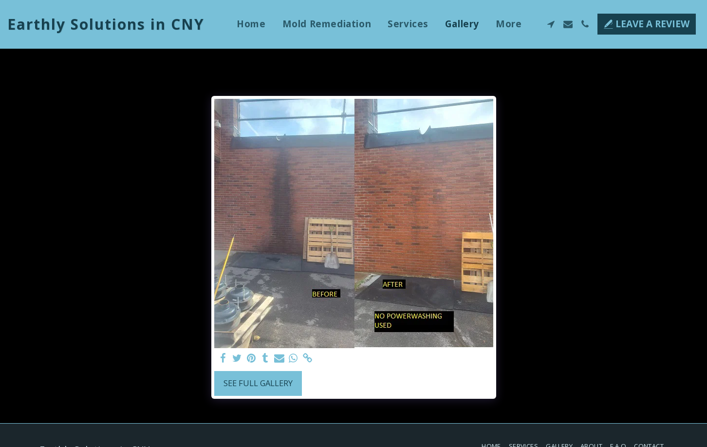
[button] (551, 24)
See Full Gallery (258, 383)
